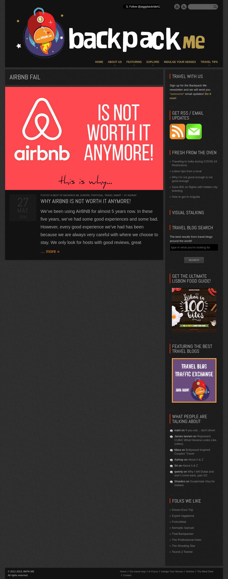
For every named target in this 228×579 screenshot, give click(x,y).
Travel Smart (112, 195)
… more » (50, 251)
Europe (85, 195)
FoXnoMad (179, 521)
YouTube (177, 7)
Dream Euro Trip (182, 509)
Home (99, 62)
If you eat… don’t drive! (200, 430)
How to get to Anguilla (186, 196)
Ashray (132, 195)
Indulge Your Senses (180, 62)
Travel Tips (209, 62)
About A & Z (195, 459)
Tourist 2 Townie (182, 551)
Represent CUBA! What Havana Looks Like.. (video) (196, 440)
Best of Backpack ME (66, 195)
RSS (184, 7)
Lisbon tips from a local (187, 171)
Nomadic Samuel (183, 527)
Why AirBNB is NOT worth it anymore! (86, 201)
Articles (190, 571)
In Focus (153, 571)
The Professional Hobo (186, 539)
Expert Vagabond (183, 515)
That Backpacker (183, 533)
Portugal (97, 195)
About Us (115, 62)
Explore (153, 62)
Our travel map (137, 571)
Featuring (134, 62)
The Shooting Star (183, 545)
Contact (127, 575)
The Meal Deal (205, 571)
